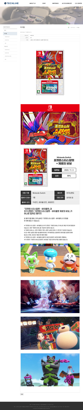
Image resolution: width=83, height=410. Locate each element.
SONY (44, 3)
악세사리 (6, 46)
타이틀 (5, 33)
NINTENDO (55, 3)
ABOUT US (32, 3)
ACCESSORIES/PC (67, 3)
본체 (5, 30)
